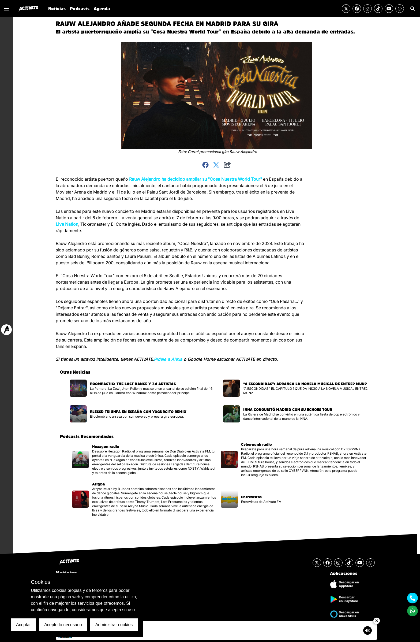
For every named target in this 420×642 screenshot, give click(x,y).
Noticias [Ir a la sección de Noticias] (57, 8)
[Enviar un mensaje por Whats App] (399, 8)
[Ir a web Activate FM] (6, 329)
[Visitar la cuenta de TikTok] (378, 8)
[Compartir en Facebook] (205, 165)
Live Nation (67, 224)
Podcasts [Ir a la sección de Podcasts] (79, 8)
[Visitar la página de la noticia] (142, 388)
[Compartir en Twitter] (216, 165)
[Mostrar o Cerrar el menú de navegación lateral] (6, 8)
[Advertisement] (331, 256)
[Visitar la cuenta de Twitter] (346, 8)
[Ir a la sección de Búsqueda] (412, 8)
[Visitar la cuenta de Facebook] (356, 8)
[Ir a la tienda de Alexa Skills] (343, 614)
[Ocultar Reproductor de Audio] (376, 621)
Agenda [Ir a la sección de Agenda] (102, 8)
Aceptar (23, 624)
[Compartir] (227, 165)
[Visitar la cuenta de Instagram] (367, 8)
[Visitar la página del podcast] (144, 459)
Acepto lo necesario (63, 624)
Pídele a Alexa (168, 359)
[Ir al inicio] (28, 8)
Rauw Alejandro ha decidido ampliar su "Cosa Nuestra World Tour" (195, 179)
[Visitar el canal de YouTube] (389, 8)
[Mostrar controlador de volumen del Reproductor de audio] (367, 630)
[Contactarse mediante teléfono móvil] (412, 598)
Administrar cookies (114, 624)
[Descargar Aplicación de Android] (343, 599)
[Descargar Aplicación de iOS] (343, 584)
